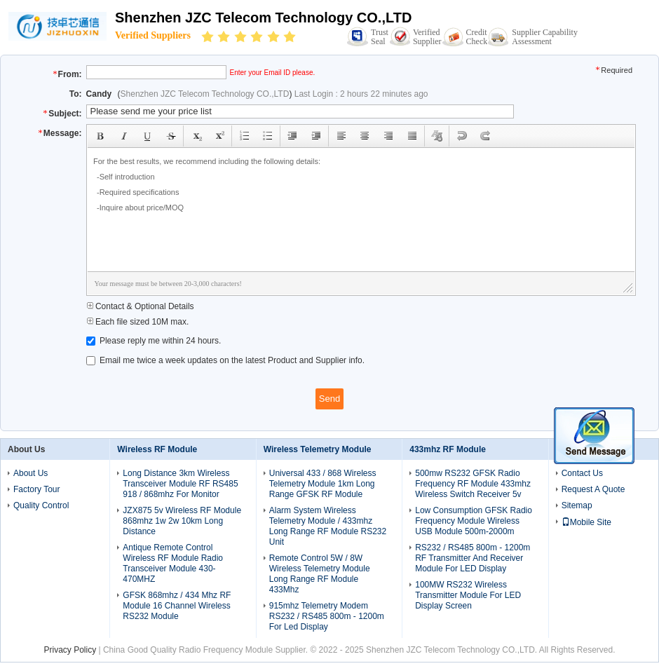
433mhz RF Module (447, 449)
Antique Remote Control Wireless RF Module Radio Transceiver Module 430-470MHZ (173, 563)
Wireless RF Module (157, 449)
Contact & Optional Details (140, 306)
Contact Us (582, 473)
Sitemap (577, 505)
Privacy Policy (69, 650)
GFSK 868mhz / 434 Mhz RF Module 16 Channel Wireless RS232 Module (177, 605)
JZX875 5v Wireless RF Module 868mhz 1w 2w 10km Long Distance (182, 520)
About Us (30, 473)
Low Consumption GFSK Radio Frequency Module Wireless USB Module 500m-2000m (473, 520)
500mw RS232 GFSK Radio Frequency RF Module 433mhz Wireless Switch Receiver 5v (473, 483)
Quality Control (41, 505)
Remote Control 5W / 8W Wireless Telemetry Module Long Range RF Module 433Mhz (319, 573)
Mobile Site (586, 522)
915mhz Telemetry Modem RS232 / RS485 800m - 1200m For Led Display (326, 616)
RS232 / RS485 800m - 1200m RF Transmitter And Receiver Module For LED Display (472, 558)
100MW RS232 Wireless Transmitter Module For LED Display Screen (468, 595)
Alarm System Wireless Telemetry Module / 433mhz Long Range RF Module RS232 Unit (327, 526)
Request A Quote (593, 489)
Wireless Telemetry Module (318, 449)
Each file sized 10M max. (137, 322)
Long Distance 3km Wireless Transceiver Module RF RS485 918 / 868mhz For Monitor (180, 483)
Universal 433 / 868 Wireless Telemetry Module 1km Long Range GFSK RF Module (322, 483)
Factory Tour (36, 489)
